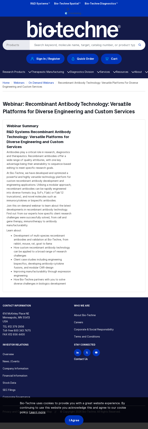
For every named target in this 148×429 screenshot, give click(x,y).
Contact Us (81, 359)
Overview (8, 354)
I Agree (74, 420)
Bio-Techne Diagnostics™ (101, 3)
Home (6, 82)
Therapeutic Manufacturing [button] (50, 71)
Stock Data (9, 382)
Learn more (37, 412)
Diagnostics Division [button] (85, 71)
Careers (78, 322)
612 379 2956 (16, 326)
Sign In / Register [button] (45, 58)
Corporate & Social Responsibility (94, 329)
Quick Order (82, 59)
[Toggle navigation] (5, 23)
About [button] (141, 71)
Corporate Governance (16, 396)
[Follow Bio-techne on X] (87, 352)
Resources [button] (125, 71)
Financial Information (15, 375)
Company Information (15, 368)
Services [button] (108, 71)
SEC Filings (9, 389)
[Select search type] (15, 45)
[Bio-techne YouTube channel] (96, 352)
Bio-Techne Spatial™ (67, 3)
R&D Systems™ (40, 3)
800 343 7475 (22, 330)
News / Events (11, 361)
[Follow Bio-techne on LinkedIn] (77, 352)
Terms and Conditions (87, 336)
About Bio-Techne (85, 315)
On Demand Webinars (41, 82)
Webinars (19, 82)
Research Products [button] (17, 71)
